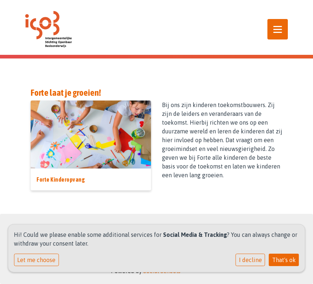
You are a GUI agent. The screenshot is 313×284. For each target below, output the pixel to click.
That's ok (284, 260)
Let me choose (36, 260)
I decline (250, 260)
